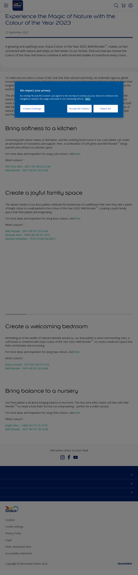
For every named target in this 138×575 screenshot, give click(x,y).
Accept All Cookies (79, 108)
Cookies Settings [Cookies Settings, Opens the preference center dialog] (32, 108)
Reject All (106, 108)
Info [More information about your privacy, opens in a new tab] (87, 98)
